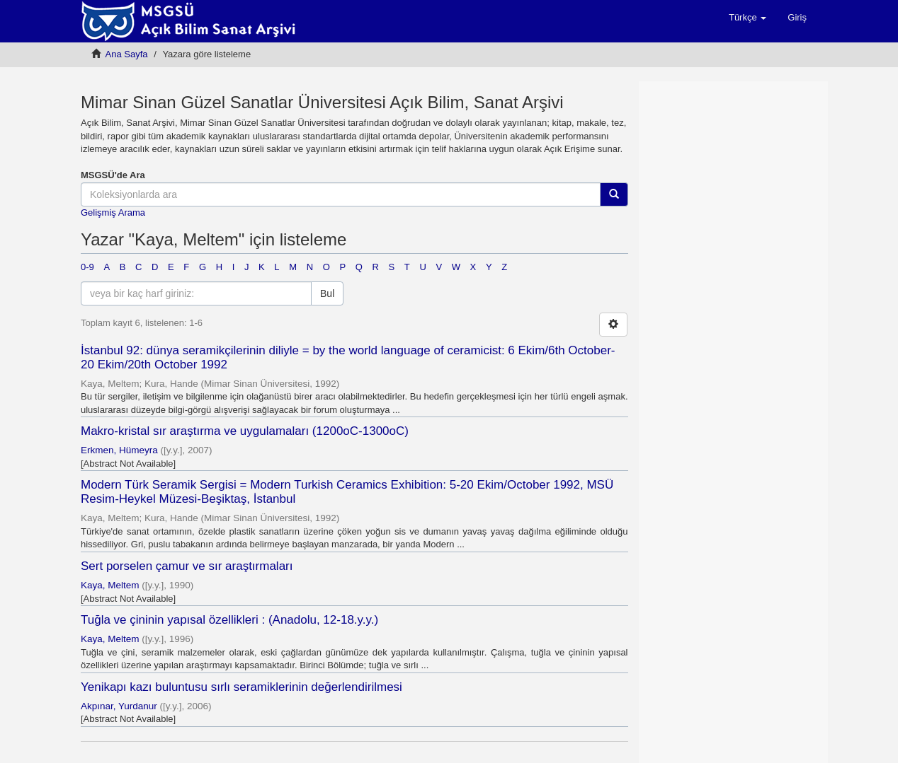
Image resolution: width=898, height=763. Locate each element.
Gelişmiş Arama (113, 212)
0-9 (87, 267)
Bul (327, 293)
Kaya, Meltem (110, 585)
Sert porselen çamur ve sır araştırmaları (186, 566)
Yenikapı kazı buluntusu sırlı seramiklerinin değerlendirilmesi (241, 687)
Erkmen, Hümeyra (119, 450)
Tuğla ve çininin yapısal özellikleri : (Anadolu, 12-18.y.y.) (229, 620)
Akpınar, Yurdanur (119, 706)
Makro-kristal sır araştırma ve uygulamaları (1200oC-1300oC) (245, 431)
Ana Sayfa (127, 54)
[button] (747, 17)
